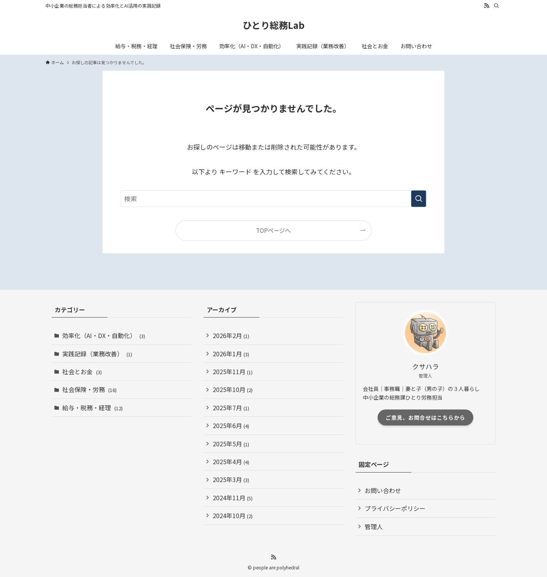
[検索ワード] (273, 198)
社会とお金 (82, 371)
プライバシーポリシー (395, 508)
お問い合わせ (383, 490)
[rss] (487, 6)
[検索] (496, 6)
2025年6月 (231, 425)
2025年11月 (233, 371)
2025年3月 (231, 479)
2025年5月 (231, 443)
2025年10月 (233, 389)
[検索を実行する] (418, 198)
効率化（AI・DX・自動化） (103, 335)
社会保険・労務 (89, 389)
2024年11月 (233, 497)
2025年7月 (231, 407)
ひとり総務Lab (274, 25)
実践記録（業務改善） (97, 353)
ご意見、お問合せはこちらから (425, 417)
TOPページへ (273, 230)
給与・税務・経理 (92, 407)
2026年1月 (231, 353)
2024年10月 (233, 515)
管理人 (374, 526)
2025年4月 (231, 461)
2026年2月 (231, 335)
